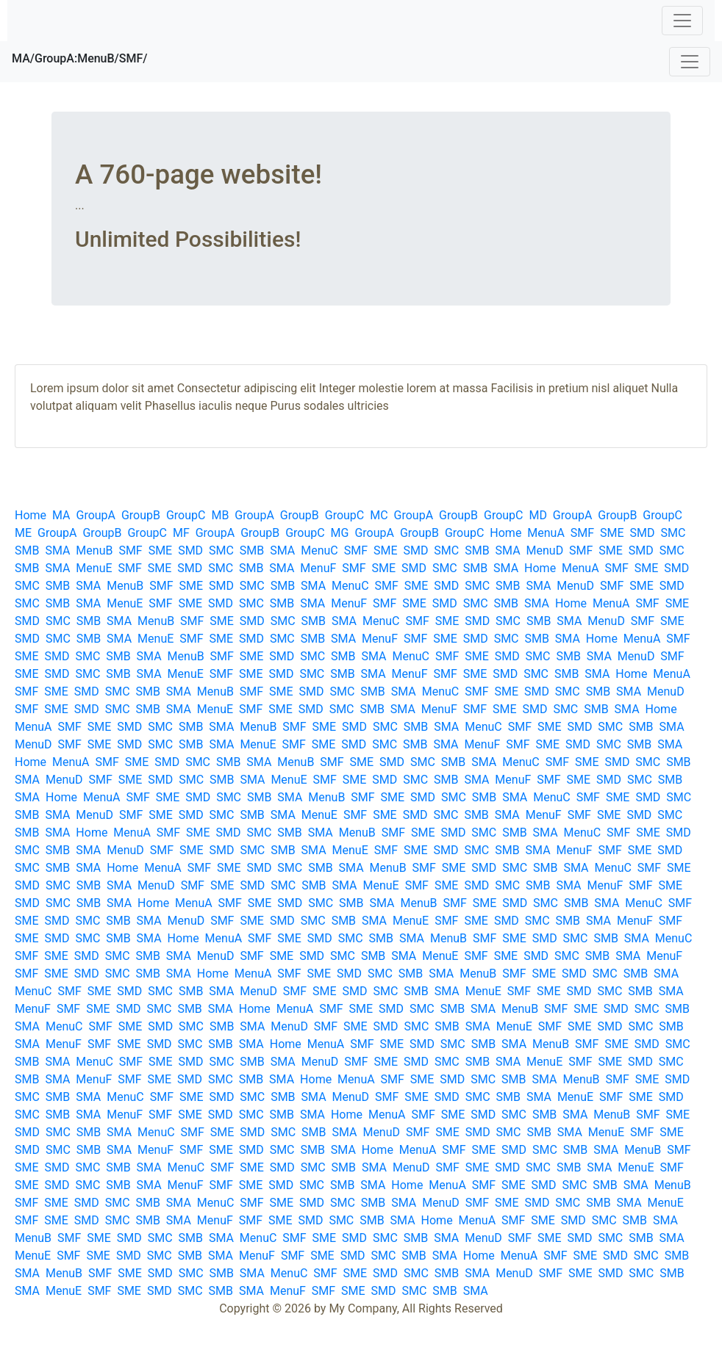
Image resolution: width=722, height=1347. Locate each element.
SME (612, 533)
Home (30, 515)
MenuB (94, 550)
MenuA (546, 533)
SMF (582, 533)
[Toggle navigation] (682, 20)
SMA (57, 550)
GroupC (186, 515)
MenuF (318, 568)
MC (378, 515)
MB (220, 515)
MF (181, 533)
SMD (642, 533)
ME (23, 533)
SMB (27, 550)
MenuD (545, 550)
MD (537, 515)
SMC (672, 533)
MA (61, 515)
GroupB (140, 515)
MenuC (319, 550)
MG (340, 533)
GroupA (95, 515)
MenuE (94, 568)
